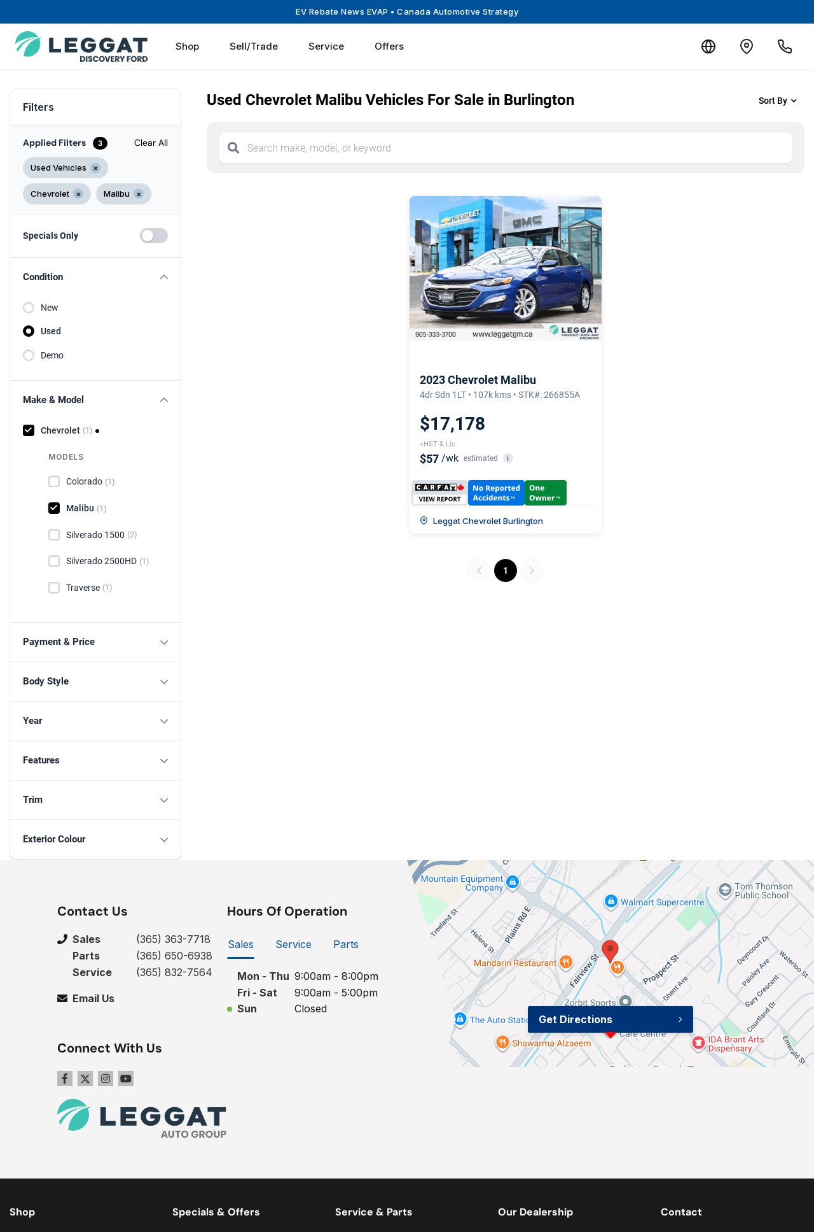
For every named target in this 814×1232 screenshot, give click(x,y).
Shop (187, 46)
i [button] (508, 459)
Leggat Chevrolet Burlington (481, 521)
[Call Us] (785, 46)
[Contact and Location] (747, 46)
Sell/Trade (254, 46)
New (50, 307)
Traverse (89, 587)
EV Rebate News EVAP (407, 11)
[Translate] (708, 46)
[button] (95, 277)
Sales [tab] (241, 944)
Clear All (151, 142)
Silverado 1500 (101, 535)
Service (326, 46)
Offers (389, 46)
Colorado (90, 482)
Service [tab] (293, 944)
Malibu (86, 508)
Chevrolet (67, 430)
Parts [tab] (346, 944)
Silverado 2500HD (107, 561)
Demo (52, 355)
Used (51, 331)
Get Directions (575, 1019)
